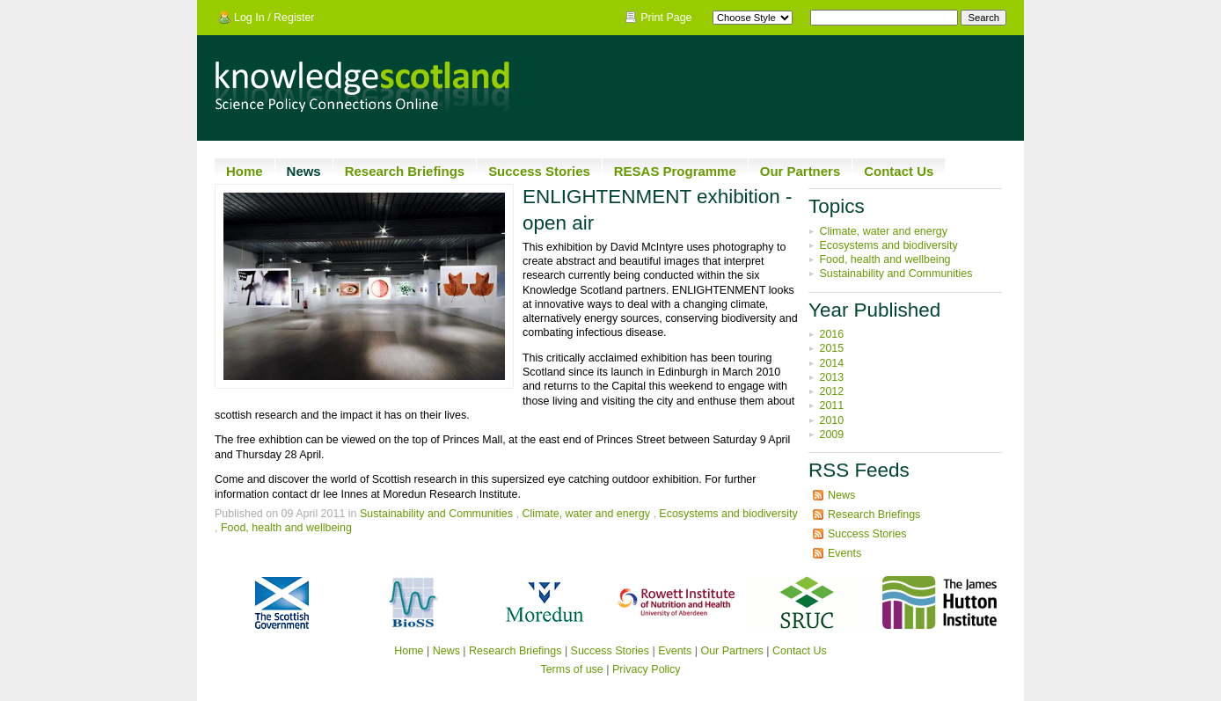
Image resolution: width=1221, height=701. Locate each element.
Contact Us (898, 171)
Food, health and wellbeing (286, 528)
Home (244, 171)
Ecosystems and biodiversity (728, 513)
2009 (831, 434)
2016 (831, 334)
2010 (831, 420)
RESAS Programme (675, 171)
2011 (831, 405)
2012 (831, 391)
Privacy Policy (646, 669)
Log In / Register (274, 17)
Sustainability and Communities (436, 513)
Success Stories (539, 171)
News (304, 171)
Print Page (665, 17)
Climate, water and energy (586, 513)
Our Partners (800, 171)
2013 (831, 377)
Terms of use (571, 669)
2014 (831, 363)
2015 (831, 348)
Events (844, 553)
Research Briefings (404, 171)
